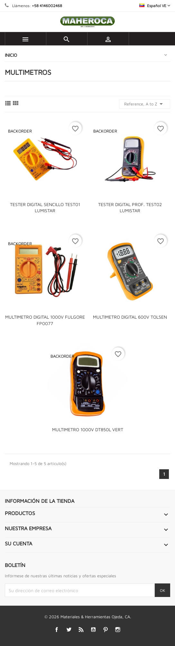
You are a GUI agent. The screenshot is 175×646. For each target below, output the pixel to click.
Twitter (69, 629)
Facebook (56, 629)
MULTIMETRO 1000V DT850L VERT (87, 429)
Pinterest (105, 629)
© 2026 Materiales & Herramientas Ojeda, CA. (87, 616)
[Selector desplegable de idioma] (154, 5)
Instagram (118, 629)
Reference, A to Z (144, 104)
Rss (81, 629)
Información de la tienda (39, 501)
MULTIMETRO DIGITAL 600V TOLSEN (130, 317)
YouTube (93, 629)
